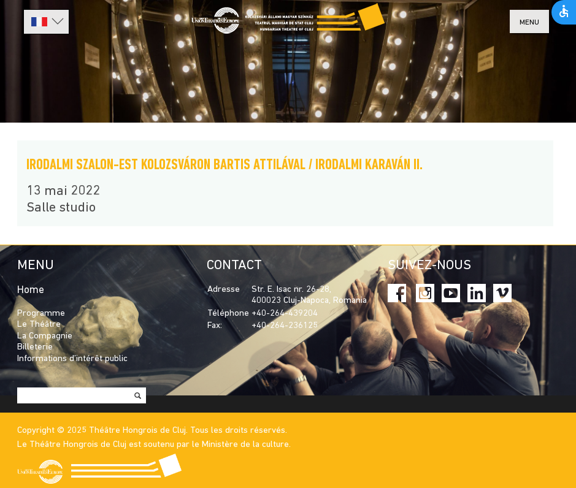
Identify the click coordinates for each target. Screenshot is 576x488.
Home (30, 290)
